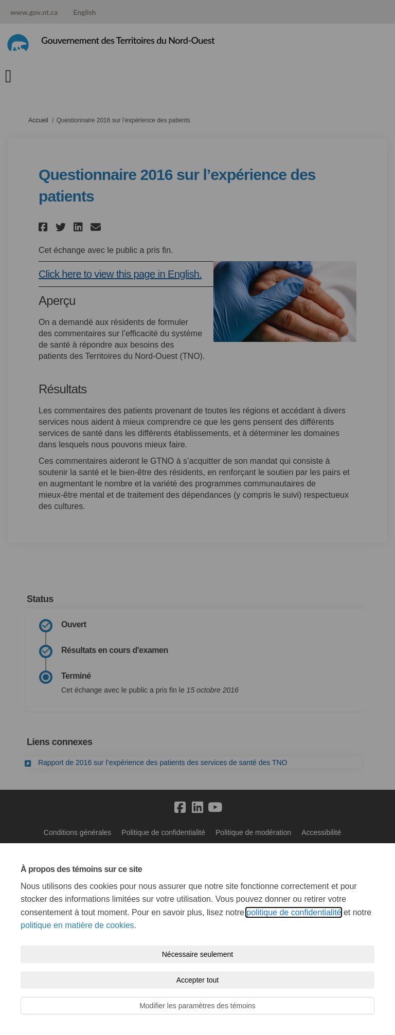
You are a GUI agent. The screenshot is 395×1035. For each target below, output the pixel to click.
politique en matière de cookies (77, 925)
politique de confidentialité (293, 912)
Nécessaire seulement (198, 954)
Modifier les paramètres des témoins (197, 1006)
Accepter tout (197, 980)
